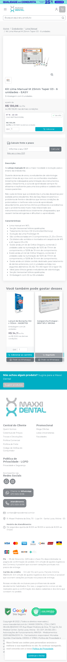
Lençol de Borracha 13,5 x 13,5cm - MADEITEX (19, 322)
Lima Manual (31, 28)
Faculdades (41, 437)
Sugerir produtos (14, 385)
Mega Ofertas (42, 429)
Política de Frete (10, 444)
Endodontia (17, 28)
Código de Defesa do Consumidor (12, 449)
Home (6, 28)
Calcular (55, 149)
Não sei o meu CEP (16, 153)
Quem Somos (9, 429)
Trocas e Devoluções (12, 437)
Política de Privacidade (42, 649)
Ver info (57, 115)
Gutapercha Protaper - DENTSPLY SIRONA (48, 322)
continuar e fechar (36, 656)
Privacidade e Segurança (14, 465)
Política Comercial (11, 440)
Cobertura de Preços (12, 433)
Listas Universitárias (45, 433)
